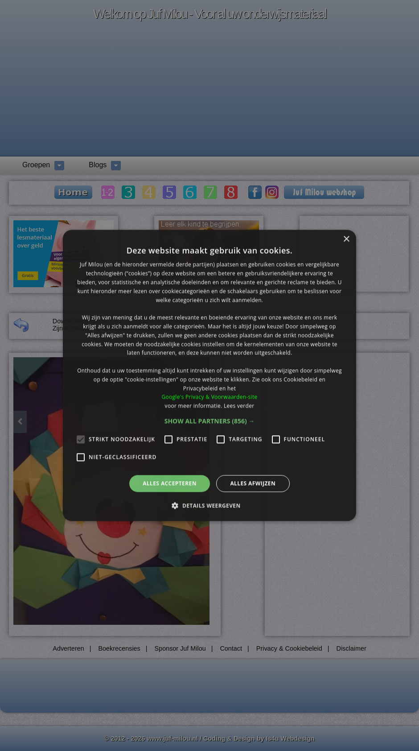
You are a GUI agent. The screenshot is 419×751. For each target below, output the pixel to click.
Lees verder (239, 405)
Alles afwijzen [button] (252, 483)
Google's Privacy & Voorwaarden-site (209, 397)
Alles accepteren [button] (170, 483)
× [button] (346, 239)
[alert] (209, 375)
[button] (209, 421)
